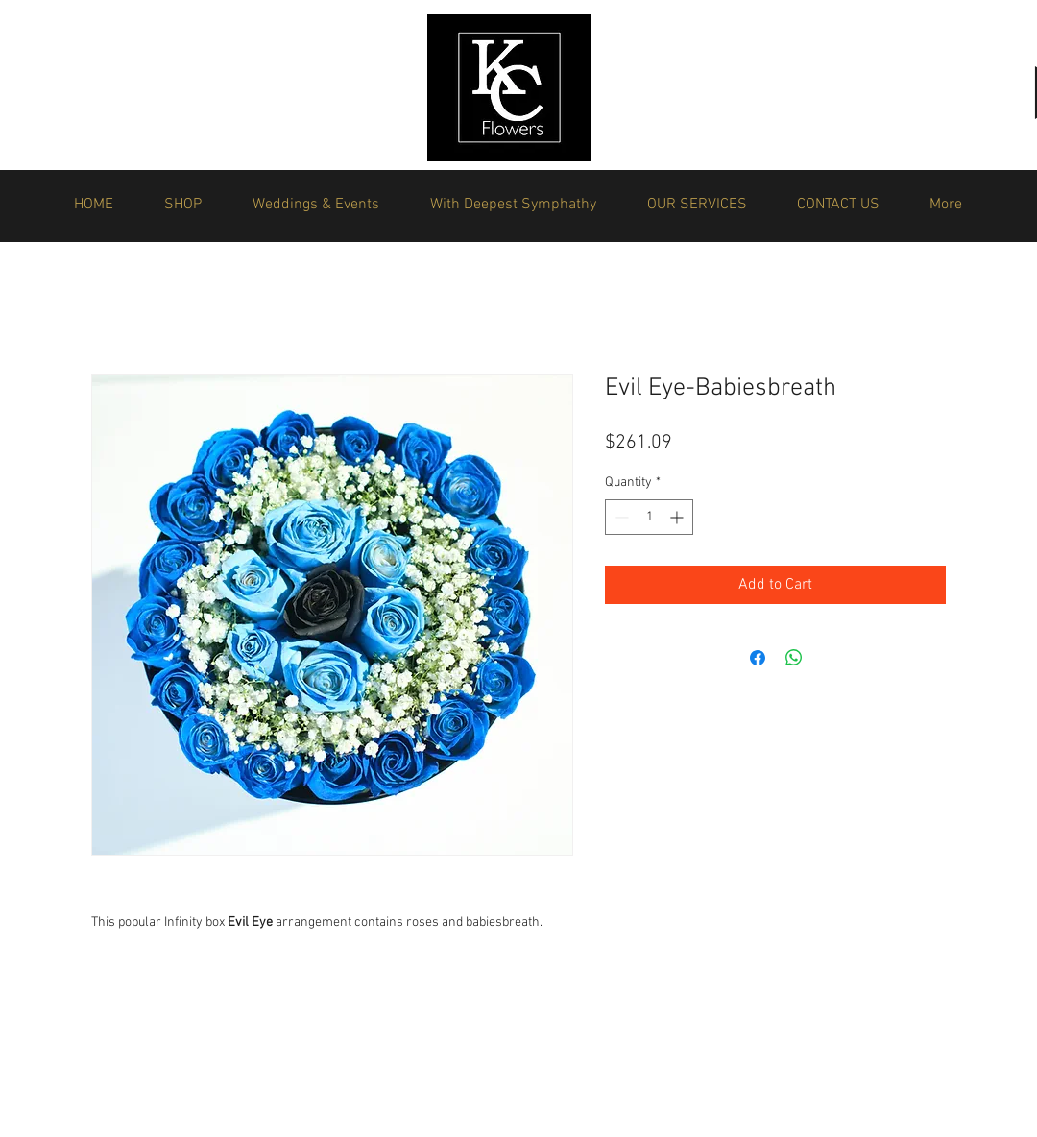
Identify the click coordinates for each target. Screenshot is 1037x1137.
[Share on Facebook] (757, 657)
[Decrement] (620, 517)
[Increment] (678, 517)
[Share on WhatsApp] (794, 657)
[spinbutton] (649, 517)
